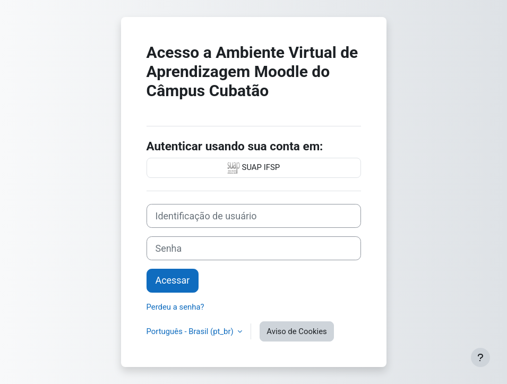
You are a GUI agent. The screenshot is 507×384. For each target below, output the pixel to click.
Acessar (173, 280)
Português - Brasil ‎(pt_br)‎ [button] (191, 331)
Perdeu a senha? (175, 307)
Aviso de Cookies (296, 331)
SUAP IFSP (253, 167)
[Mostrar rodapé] (480, 357)
